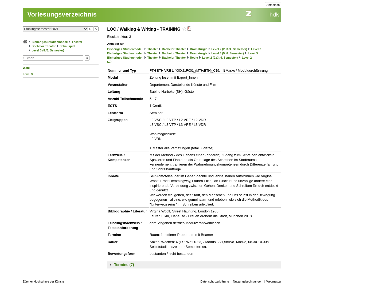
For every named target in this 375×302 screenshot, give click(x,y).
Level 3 (28, 74)
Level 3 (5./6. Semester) (48, 50)
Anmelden (273, 4)
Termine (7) (124, 265)
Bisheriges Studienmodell (50, 41)
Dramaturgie (198, 49)
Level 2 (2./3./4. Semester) (229, 49)
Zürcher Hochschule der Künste (43, 281)
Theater (77, 41)
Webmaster (273, 281)
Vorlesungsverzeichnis (62, 14)
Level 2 (256, 49)
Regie (194, 57)
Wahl (26, 67)
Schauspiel (67, 46)
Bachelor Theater (44, 46)
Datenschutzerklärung (214, 281)
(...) (109, 61)
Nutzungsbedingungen (247, 281)
